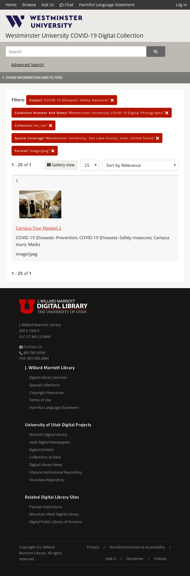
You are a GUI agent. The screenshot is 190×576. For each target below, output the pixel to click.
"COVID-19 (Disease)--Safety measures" (71, 100)
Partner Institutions (45, 506)
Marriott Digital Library (48, 434)
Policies (160, 558)
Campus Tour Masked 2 (38, 228)
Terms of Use (40, 399)
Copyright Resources (46, 392)
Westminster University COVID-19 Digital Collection (75, 35)
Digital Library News (45, 464)
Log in (181, 4)
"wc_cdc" (33, 125)
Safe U (111, 558)
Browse (29, 4)
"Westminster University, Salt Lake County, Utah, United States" (87, 138)
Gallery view (63, 164)
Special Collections (44, 384)
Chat (66, 5)
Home (11, 4)
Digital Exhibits (41, 449)
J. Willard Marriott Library (40, 324)
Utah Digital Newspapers (49, 442)
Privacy (93, 547)
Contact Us (30, 346)
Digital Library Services (48, 377)
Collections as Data (45, 457)
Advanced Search (27, 64)
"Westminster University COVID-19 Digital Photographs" (92, 113)
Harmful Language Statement (107, 4)
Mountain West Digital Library (54, 514)
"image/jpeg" (35, 151)
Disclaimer (135, 558)
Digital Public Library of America (55, 521)
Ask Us (48, 4)
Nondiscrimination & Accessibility (137, 547)
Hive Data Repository (47, 479)
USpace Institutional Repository (55, 472)
